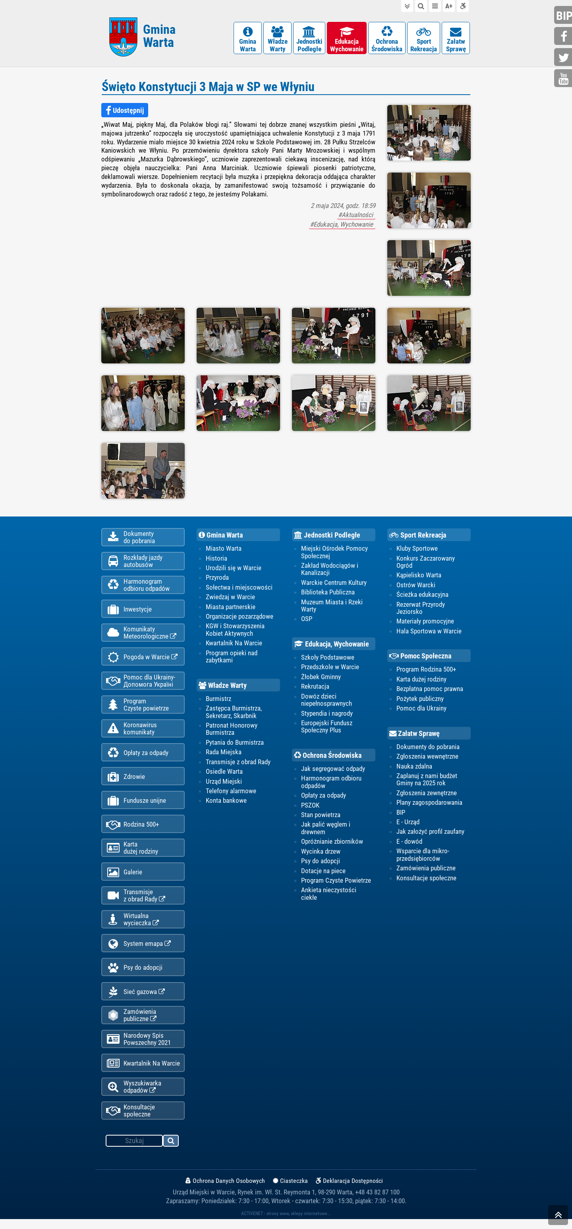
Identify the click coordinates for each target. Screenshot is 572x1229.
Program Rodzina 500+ (426, 670)
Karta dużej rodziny (421, 680)
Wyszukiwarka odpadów (133, 1096)
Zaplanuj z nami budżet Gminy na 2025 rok (426, 780)
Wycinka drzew (320, 852)
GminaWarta (248, 39)
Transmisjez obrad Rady (135, 902)
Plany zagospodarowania (429, 804)
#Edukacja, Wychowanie (342, 225)
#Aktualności (356, 216)
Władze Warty (223, 686)
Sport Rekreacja (417, 536)
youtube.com (564, 79)
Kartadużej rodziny (132, 853)
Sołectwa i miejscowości (239, 588)
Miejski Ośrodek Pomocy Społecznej (334, 552)
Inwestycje (129, 612)
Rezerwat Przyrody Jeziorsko (420, 608)
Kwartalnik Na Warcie (143, 1072)
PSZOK (310, 806)
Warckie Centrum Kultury (334, 583)
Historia (216, 559)
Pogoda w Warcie (142, 660)
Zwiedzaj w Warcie (230, 598)
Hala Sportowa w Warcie (429, 632)
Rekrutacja (315, 687)
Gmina (159, 37)
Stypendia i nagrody (327, 714)
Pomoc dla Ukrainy (421, 709)
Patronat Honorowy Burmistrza (231, 730)
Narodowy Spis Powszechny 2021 (138, 1047)
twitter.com (564, 58)
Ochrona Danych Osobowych (225, 1190)
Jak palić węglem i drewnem (325, 829)
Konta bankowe (226, 802)
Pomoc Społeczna (420, 657)
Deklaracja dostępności (463, 6)
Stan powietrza (320, 816)
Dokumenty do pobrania (428, 748)
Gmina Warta (221, 536)
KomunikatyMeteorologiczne (141, 635)
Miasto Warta (224, 549)
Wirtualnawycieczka (132, 926)
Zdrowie (125, 781)
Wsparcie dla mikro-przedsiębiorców (422, 856)
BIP (400, 813)
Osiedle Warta (224, 773)
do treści (407, 6)
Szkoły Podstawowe (327, 658)
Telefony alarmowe (231, 792)
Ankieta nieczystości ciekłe (328, 895)
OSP (306, 620)
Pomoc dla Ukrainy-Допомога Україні (140, 683)
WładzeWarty (277, 39)
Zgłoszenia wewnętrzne (427, 757)
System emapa (138, 951)
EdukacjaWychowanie (346, 39)
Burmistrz (218, 700)
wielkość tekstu (449, 6)
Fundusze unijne (136, 806)
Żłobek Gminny (321, 678)
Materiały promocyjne (425, 622)
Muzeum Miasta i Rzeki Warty (332, 606)
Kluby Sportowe (417, 549)
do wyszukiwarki (421, 6)
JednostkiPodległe (309, 39)
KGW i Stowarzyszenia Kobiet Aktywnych (235, 630)
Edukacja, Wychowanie (331, 645)
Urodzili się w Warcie (233, 569)
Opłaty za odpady (137, 757)
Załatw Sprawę (414, 734)
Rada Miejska (224, 753)
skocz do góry (558, 1217)
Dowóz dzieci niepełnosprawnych (326, 701)
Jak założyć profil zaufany (430, 833)
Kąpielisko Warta (418, 576)
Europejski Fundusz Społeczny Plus (326, 727)
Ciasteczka (290, 1190)
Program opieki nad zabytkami (231, 657)
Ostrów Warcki (415, 586)
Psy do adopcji (134, 975)
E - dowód (409, 843)
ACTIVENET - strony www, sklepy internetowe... (286, 1223)
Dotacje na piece (323, 872)
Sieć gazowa (135, 1000)
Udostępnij (125, 111)
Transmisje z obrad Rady (238, 763)
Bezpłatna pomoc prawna (429, 690)
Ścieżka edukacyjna (422, 596)
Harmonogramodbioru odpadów (138, 586)
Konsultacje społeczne (130, 1120)
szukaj (171, 1152)
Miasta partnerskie (230, 608)
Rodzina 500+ (132, 830)
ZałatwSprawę (456, 39)
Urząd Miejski (224, 782)
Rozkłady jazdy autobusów (134, 562)
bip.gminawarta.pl (564, 16)
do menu (435, 6)
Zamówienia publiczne (131, 1023)
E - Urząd (407, 823)
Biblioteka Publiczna (328, 593)
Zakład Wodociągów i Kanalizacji (329, 569)
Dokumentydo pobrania (130, 538)
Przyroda (217, 578)
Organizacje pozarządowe (239, 617)
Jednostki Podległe (327, 536)
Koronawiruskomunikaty (131, 732)
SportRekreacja (423, 39)
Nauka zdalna (414, 767)
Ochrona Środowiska (327, 756)
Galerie (124, 878)
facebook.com (564, 37)
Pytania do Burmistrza (235, 743)
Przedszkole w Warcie (330, 668)
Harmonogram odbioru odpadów (331, 783)
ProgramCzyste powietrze (137, 708)
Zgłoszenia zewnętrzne (426, 794)
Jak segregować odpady (333, 770)
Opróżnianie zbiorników (332, 843)
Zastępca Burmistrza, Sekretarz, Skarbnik (234, 712)
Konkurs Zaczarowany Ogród (425, 562)
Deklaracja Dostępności (349, 1190)
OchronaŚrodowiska (386, 39)
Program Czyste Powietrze (336, 882)
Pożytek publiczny (420, 700)
